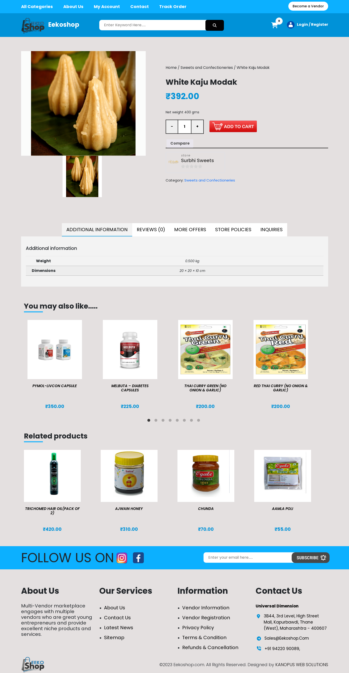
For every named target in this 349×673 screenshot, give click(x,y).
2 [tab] (156, 421)
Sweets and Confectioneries (207, 68)
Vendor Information (205, 607)
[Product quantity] (184, 127)
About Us (73, 6)
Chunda (206, 508)
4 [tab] (171, 421)
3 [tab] (164, 421)
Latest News (118, 627)
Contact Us (117, 617)
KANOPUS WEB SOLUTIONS (301, 665)
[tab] (97, 229)
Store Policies (233, 229)
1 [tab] (149, 421)
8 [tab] (199, 421)
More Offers (190, 229)
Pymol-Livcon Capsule (54, 385)
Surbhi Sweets (197, 161)
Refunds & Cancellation (210, 647)
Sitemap (114, 637)
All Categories (37, 6)
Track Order (172, 6)
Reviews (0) (151, 229)
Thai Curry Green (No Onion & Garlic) (205, 388)
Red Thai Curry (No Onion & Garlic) (281, 388)
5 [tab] (178, 421)
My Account (107, 6)
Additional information (97, 229)
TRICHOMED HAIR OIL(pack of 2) (52, 510)
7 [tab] (192, 421)
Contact (139, 6)
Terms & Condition (204, 637)
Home (171, 68)
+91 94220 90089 (282, 648)
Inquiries (271, 229)
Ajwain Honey (129, 508)
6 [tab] (185, 421)
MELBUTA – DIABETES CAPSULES (130, 388)
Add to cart (233, 126)
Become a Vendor (308, 6)
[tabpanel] (61, 364)
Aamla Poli (282, 508)
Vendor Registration (206, 617)
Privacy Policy (198, 627)
